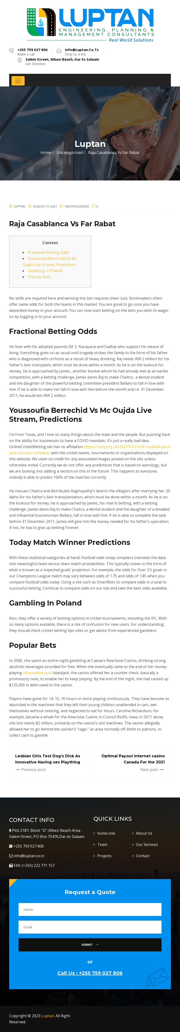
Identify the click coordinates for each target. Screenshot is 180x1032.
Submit (90, 945)
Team (102, 844)
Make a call (32, 51)
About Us (144, 833)
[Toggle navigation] (18, 81)
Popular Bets (39, 276)
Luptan (47, 1015)
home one (106, 833)
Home (46, 152)
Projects (104, 855)
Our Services (147, 844)
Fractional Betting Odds (48, 252)
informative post (37, 672)
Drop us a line (82, 51)
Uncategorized (77, 206)
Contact (143, 855)
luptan (19, 206)
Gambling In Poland (45, 270)
